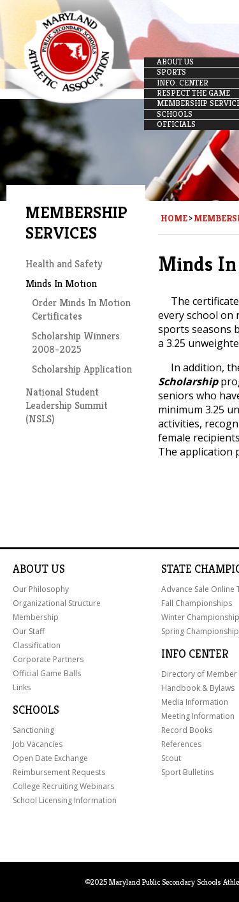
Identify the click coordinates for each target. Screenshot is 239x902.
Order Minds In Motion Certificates (81, 309)
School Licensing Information (65, 800)
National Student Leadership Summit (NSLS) (66, 405)
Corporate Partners (48, 659)
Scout (171, 758)
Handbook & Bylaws (198, 688)
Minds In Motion (61, 283)
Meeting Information (198, 716)
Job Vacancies (37, 744)
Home (174, 218)
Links (22, 687)
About (30, 569)
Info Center (194, 654)
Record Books (186, 730)
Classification (37, 645)
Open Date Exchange (50, 758)
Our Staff (29, 631)
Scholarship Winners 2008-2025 (76, 342)
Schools (36, 710)
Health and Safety (64, 263)
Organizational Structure (57, 603)
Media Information (194, 702)
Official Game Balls (47, 673)
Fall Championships (196, 603)
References (181, 744)
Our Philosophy (41, 589)
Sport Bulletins (187, 772)
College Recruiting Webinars (63, 786)
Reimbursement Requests (59, 772)
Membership (36, 617)
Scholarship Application (82, 369)
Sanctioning (33, 730)
